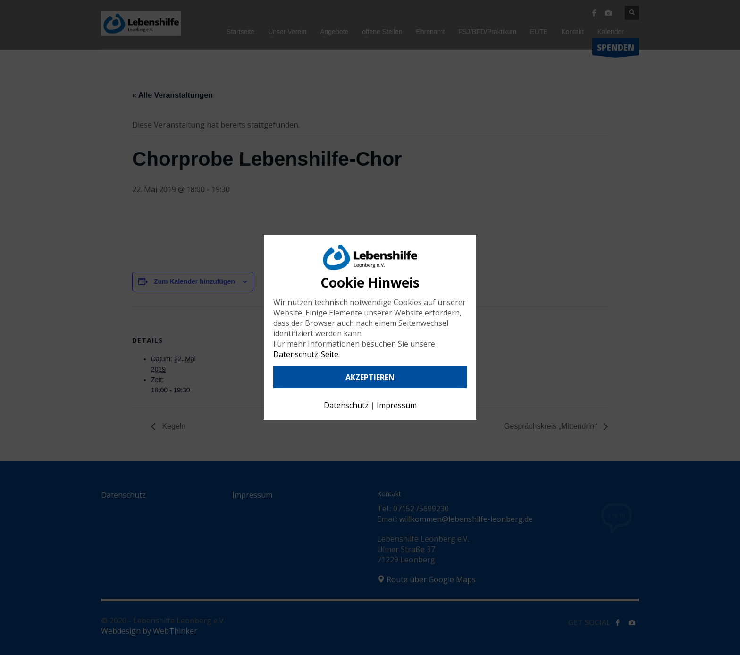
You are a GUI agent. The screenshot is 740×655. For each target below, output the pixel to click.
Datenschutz (346, 405)
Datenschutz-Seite (305, 354)
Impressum (397, 405)
